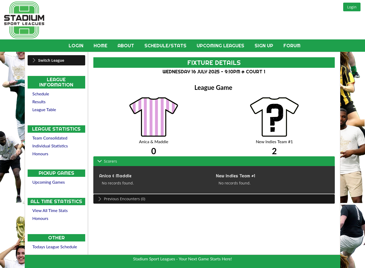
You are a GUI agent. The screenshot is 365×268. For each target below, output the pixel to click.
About (126, 46)
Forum (292, 46)
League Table (44, 109)
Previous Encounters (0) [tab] (121, 198)
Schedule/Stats (166, 46)
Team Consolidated (49, 137)
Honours (40, 153)
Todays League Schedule (54, 246)
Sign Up (265, 46)
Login (77, 46)
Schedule (40, 93)
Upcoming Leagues (221, 46)
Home (101, 46)
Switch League (51, 60)
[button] (352, 7)
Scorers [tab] (107, 161)
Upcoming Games (48, 181)
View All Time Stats (50, 210)
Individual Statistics (50, 145)
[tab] (56, 60)
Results (38, 101)
